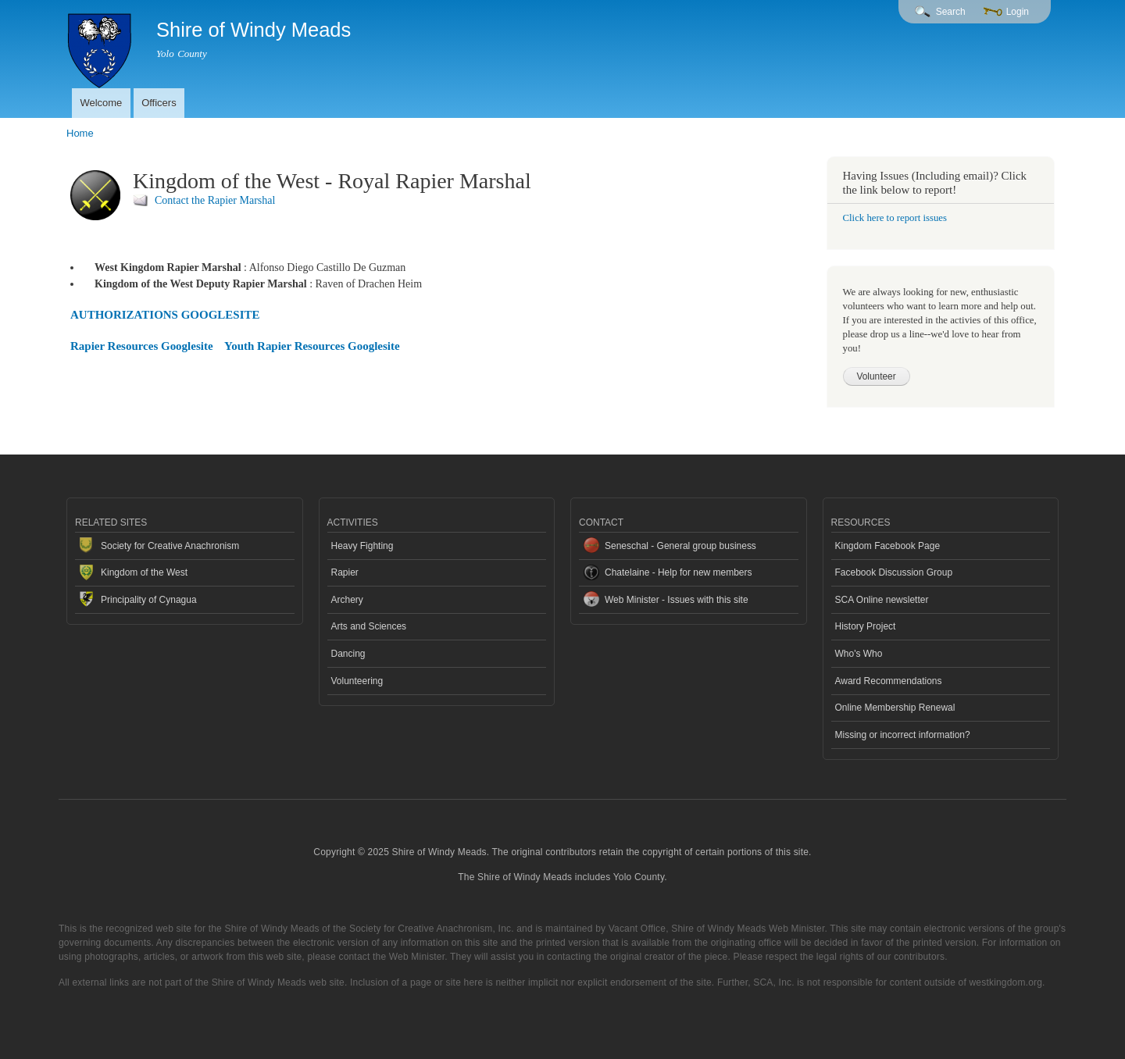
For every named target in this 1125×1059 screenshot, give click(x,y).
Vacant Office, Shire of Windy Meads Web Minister (717, 928)
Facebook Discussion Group (894, 572)
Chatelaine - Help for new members (678, 572)
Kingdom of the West (144, 572)
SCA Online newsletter (882, 599)
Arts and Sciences (369, 626)
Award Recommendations (888, 681)
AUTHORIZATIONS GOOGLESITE (164, 314)
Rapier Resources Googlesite (141, 346)
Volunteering (357, 681)
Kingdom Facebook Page (888, 545)
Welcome (101, 103)
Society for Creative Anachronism (170, 545)
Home (80, 133)
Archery (347, 599)
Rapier (345, 572)
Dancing (348, 653)
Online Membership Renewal (895, 707)
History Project (865, 626)
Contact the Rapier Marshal (215, 200)
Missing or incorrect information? (902, 734)
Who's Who (859, 653)
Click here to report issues (895, 217)
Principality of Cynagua (149, 599)
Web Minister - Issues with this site (676, 599)
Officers (159, 103)
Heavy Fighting (362, 545)
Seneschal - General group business (680, 545)
